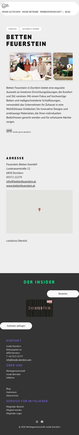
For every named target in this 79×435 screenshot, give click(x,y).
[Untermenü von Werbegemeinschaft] (63, 12)
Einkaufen (13, 29)
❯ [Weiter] (69, 66)
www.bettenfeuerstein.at (20, 185)
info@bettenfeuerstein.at (21, 181)
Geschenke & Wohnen (30, 29)
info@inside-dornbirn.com (18, 359)
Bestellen (63, 293)
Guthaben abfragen (16, 325)
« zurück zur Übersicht (16, 240)
